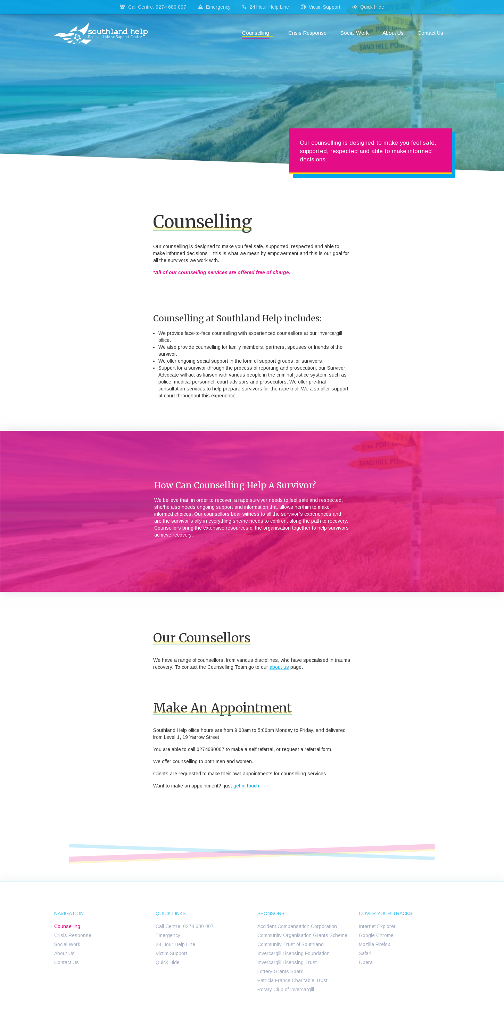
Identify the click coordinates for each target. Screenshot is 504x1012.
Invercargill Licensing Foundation (293, 953)
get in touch (246, 785)
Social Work (354, 33)
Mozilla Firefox (374, 944)
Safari (365, 953)
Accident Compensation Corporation (297, 926)
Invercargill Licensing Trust (287, 962)
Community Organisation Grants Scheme (302, 935)
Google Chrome (376, 935)
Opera (366, 962)
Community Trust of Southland (290, 944)
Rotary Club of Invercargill (285, 989)
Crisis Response (307, 33)
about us (279, 667)
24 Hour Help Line (265, 7)
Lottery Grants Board (280, 971)
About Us (393, 33)
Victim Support (320, 7)
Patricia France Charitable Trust (292, 980)
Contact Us (430, 33)
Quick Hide (368, 7)
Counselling (255, 33)
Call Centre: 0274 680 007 (153, 7)
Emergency (214, 7)
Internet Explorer (377, 926)
